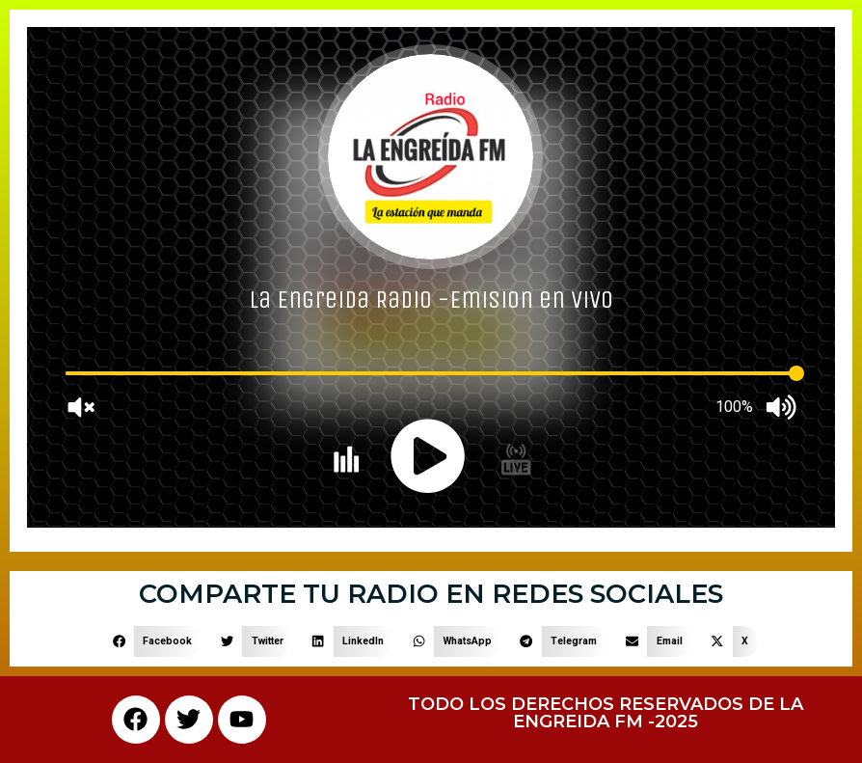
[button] (152, 641)
